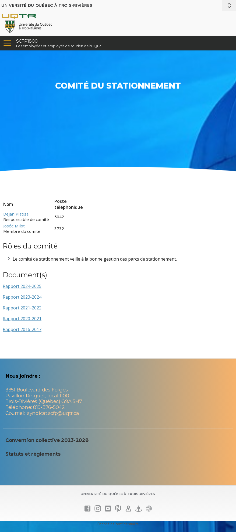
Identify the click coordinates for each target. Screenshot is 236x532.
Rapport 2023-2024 (22, 297)
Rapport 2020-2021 (22, 319)
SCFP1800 (26, 41)
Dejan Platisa (16, 214)
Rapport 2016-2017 (22, 329)
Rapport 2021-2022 (22, 308)
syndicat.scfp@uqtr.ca (53, 413)
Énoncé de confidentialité (118, 523)
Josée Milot (14, 226)
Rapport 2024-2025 (22, 286)
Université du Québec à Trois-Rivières (46, 5)
